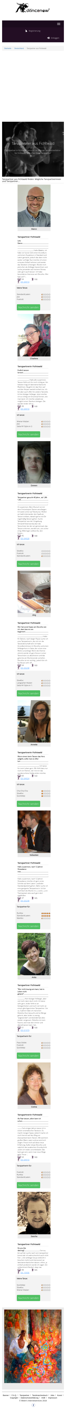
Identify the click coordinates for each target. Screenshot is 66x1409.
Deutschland (19, 48)
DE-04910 (25, 282)
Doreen (34, 485)
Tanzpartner (24, 1395)
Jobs (52, 1395)
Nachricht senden (28, 307)
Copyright (14, 1398)
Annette (34, 744)
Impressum (52, 1398)
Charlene (34, 358)
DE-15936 (25, 1272)
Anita (34, 977)
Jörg (34, 615)
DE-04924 (25, 778)
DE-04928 (25, 538)
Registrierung (34, 30)
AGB (43, 1398)
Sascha (34, 1236)
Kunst (59, 1395)
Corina (34, 1107)
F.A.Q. (14, 1395)
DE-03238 (25, 668)
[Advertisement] (33, 86)
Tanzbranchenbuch (40, 1395)
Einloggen (55, 38)
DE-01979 (25, 1030)
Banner (6, 1395)
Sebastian (34, 855)
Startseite (7, 48)
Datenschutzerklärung (29, 1398)
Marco (34, 229)
